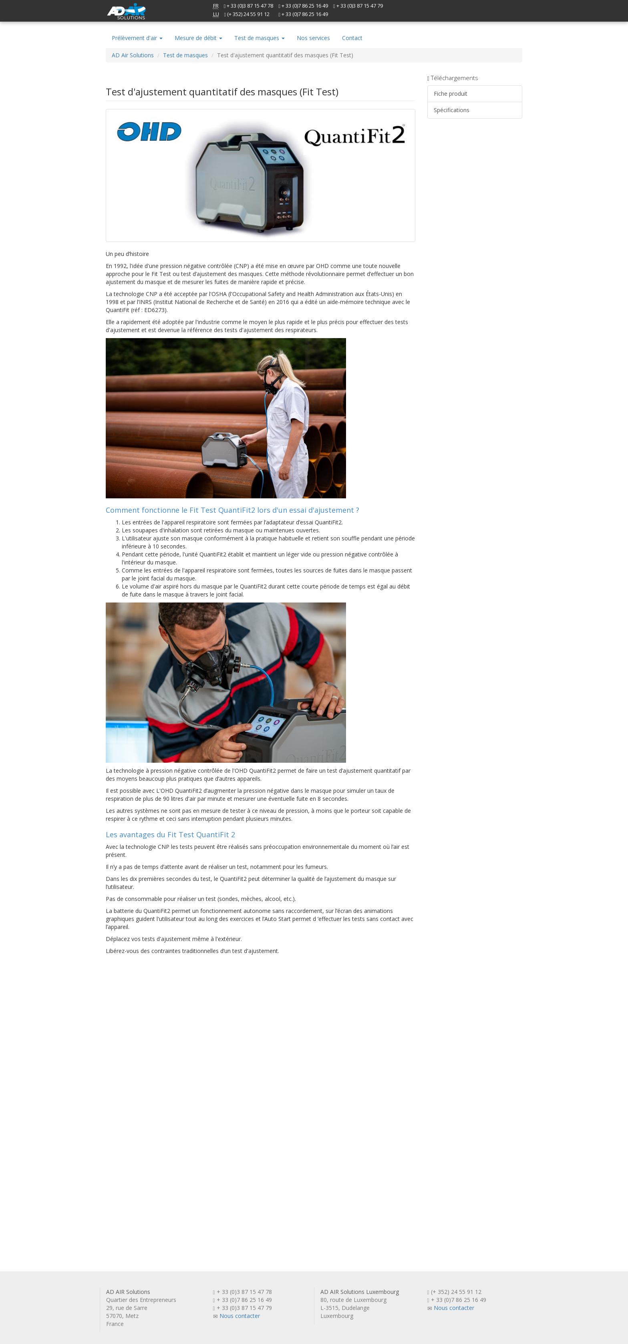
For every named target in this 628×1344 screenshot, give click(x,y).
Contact (352, 38)
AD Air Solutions (133, 55)
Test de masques (259, 38)
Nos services (313, 38)
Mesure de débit (198, 38)
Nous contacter (239, 1316)
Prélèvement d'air (137, 38)
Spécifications (451, 110)
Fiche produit (450, 93)
